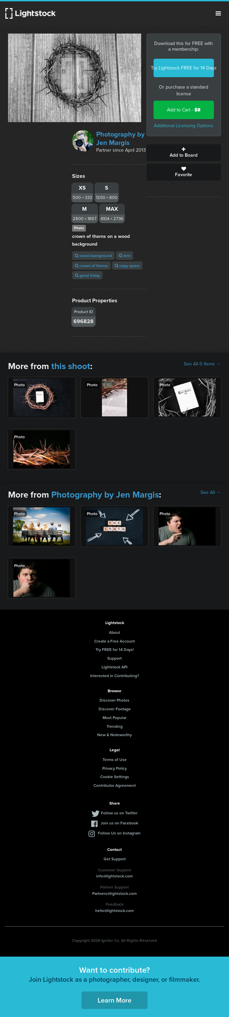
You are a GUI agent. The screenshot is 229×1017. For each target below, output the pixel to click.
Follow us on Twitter (119, 813)
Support (114, 658)
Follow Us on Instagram (119, 833)
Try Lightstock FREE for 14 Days (184, 67)
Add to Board (184, 152)
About (114, 632)
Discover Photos (114, 700)
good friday (87, 275)
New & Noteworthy (114, 735)
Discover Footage (115, 709)
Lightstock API (114, 667)
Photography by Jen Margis (120, 138)
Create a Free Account (114, 641)
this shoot (70, 366)
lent (124, 255)
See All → (211, 492)
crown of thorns (91, 265)
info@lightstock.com (114, 876)
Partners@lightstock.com (114, 893)
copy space (127, 265)
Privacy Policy (114, 768)
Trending (115, 726)
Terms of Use (115, 759)
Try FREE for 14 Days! (115, 649)
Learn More (114, 1000)
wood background (93, 255)
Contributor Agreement (115, 785)
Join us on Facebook (119, 823)
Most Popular (114, 717)
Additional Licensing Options (183, 125)
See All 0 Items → (202, 364)
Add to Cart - (184, 109)
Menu (218, 13)
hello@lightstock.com (114, 910)
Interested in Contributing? (114, 675)
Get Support (115, 859)
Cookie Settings (114, 776)
